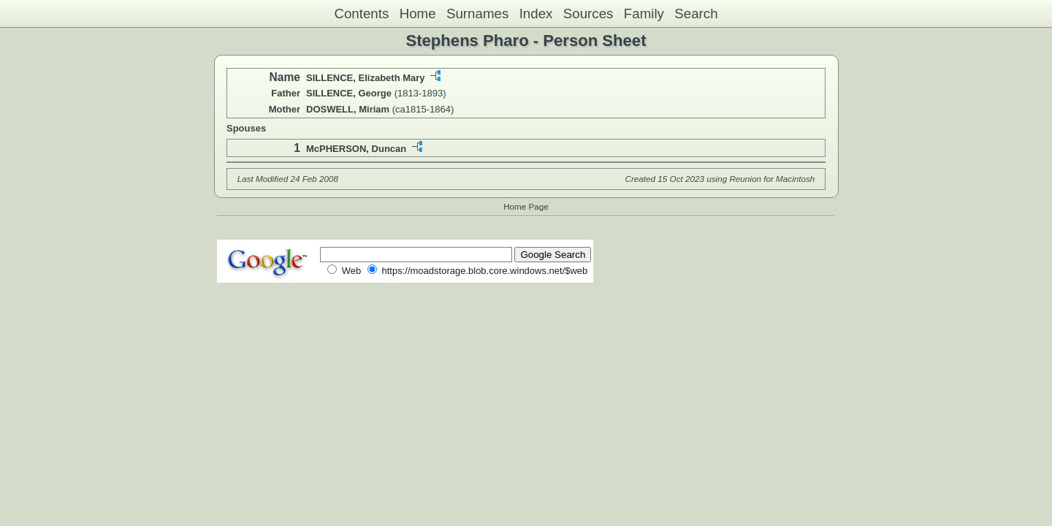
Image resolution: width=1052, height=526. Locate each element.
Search (695, 13)
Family (644, 13)
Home (418, 13)
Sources (588, 13)
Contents (361, 13)
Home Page (526, 206)
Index (536, 13)
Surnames (477, 13)
